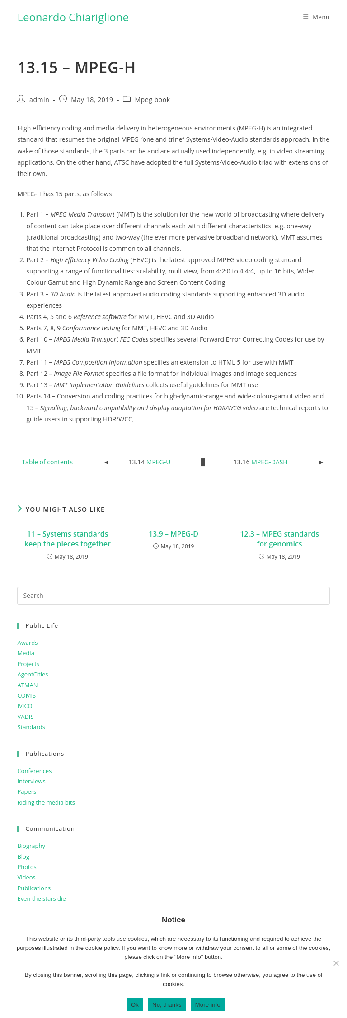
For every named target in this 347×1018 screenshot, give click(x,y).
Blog (23, 856)
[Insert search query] (173, 596)
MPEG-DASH (269, 462)
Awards (27, 643)
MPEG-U (158, 462)
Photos (26, 867)
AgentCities (32, 674)
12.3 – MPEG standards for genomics (279, 539)
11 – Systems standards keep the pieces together (67, 539)
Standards (31, 727)
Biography (31, 846)
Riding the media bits (46, 802)
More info (207, 1004)
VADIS (25, 717)
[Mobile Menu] (316, 17)
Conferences (34, 771)
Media (25, 653)
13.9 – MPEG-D (173, 534)
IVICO (24, 706)
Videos (26, 877)
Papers (26, 791)
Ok (135, 1004)
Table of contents (47, 462)
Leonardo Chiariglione (73, 16)
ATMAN (27, 685)
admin (39, 99)
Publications (34, 888)
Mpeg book (152, 99)
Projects (28, 664)
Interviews (31, 781)
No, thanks (167, 1004)
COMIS (26, 695)
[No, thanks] (335, 962)
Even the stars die (41, 898)
